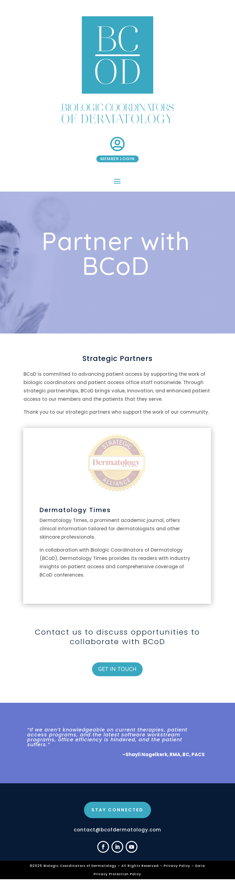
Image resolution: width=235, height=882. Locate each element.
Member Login (117, 159)
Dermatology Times (75, 510)
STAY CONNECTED (117, 810)
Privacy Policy (177, 865)
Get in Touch (117, 669)
